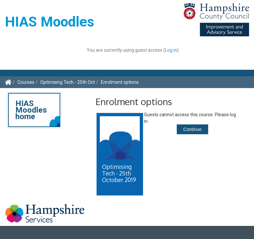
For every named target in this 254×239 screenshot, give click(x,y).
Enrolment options (120, 82)
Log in (171, 50)
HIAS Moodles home (31, 110)
